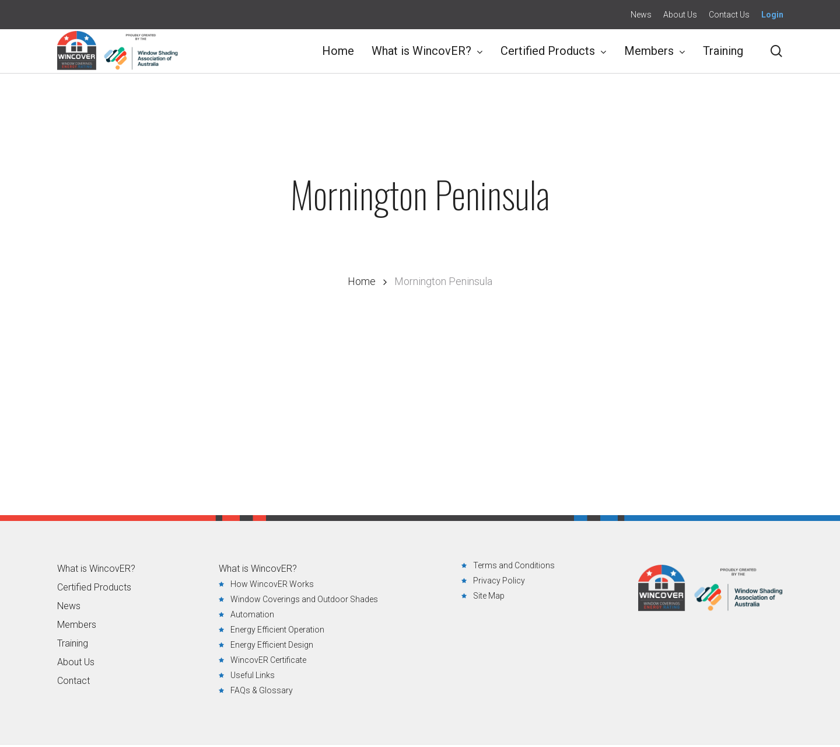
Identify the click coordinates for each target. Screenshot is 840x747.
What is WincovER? (96, 569)
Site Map (489, 595)
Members (76, 625)
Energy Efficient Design (271, 644)
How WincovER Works (272, 584)
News (68, 606)
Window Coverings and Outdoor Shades (304, 599)
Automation (252, 614)
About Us (75, 662)
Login (772, 14)
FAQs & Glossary (261, 690)
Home (362, 281)
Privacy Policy (499, 580)
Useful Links (252, 675)
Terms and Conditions (514, 565)
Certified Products (94, 587)
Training (72, 644)
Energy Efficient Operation (277, 629)
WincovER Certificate (268, 660)
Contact (73, 681)
